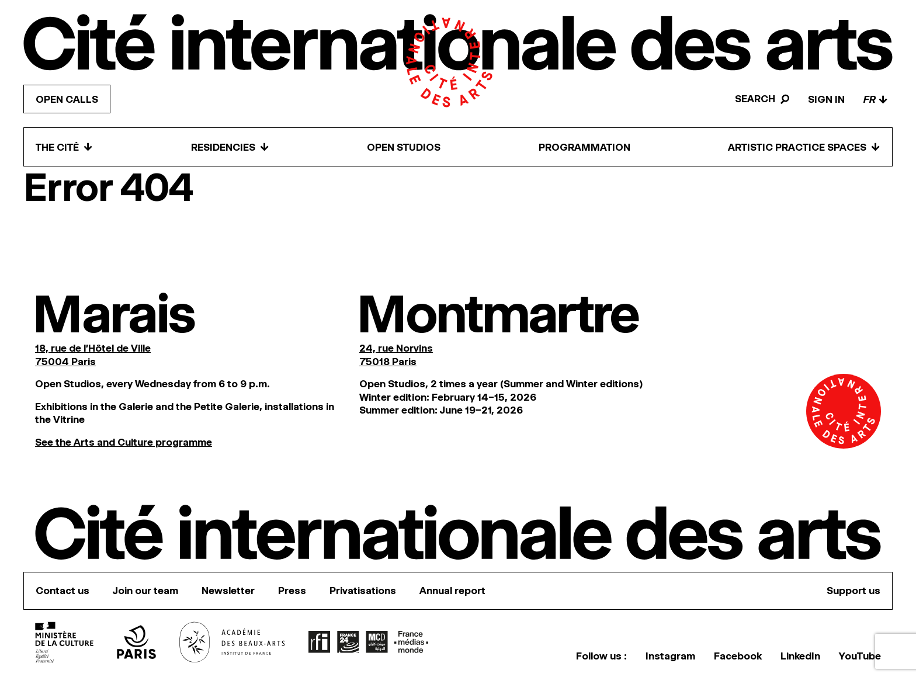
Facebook (738, 656)
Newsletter (228, 590)
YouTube (860, 656)
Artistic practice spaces (804, 147)
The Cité (64, 147)
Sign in (826, 99)
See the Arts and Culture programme (123, 442)
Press (292, 590)
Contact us (62, 590)
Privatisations (362, 590)
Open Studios (403, 147)
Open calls (67, 99)
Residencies (230, 147)
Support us (853, 590)
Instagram (670, 656)
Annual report (452, 590)
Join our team (145, 590)
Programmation (584, 147)
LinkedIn (800, 656)
